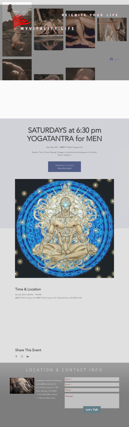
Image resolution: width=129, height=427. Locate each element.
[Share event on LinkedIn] (28, 356)
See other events (65, 168)
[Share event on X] (22, 356)
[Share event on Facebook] (16, 356)
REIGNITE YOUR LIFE (90, 15)
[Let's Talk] (92, 409)
